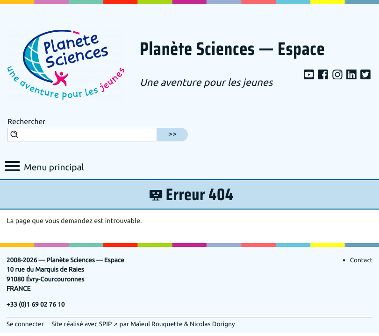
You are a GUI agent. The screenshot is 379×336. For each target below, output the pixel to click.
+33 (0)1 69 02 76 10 (36, 305)
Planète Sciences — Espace (232, 49)
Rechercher (26, 121)
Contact (361, 261)
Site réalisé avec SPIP (81, 325)
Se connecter (25, 325)
